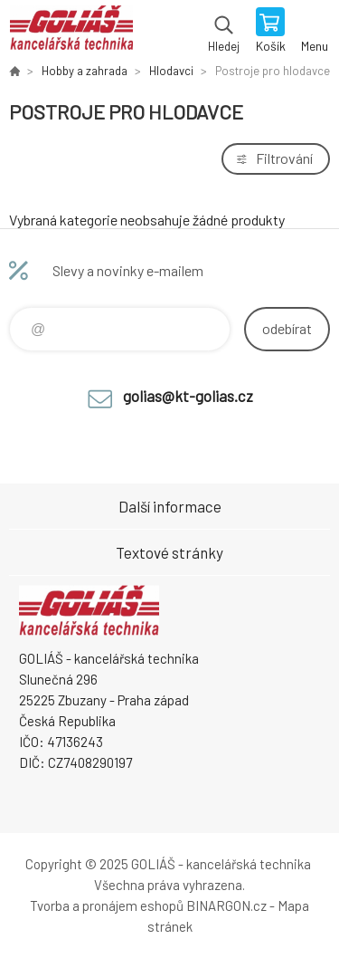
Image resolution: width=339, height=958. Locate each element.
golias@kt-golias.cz (188, 396)
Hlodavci (171, 70)
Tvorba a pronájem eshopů (107, 905)
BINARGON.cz (226, 905)
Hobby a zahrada (84, 70)
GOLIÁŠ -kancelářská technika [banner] (71, 31)
